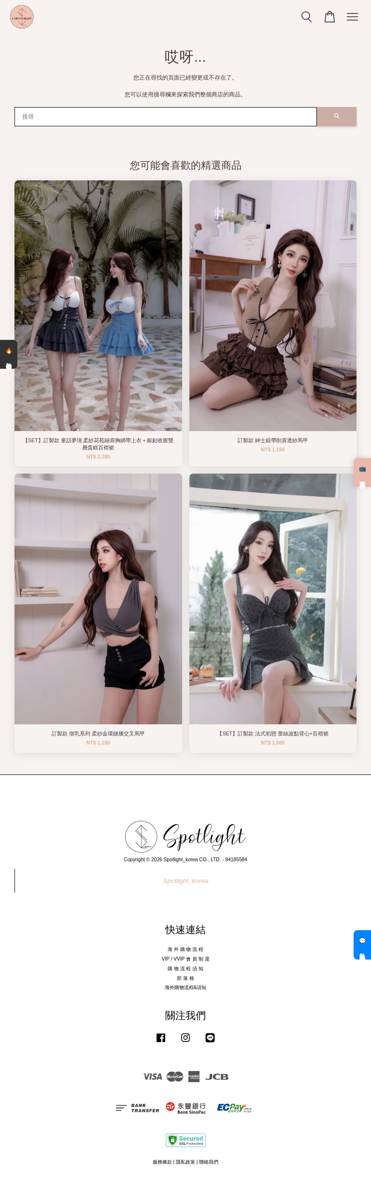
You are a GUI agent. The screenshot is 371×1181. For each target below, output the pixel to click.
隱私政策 (185, 1162)
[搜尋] (165, 116)
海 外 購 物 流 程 (185, 949)
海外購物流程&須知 (186, 987)
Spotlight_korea (186, 880)
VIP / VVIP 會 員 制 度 (185, 959)
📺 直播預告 (362, 472)
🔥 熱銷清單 (8, 354)
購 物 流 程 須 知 (185, 968)
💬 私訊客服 (362, 944)
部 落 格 (185, 978)
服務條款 (162, 1162)
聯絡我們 (208, 1162)
